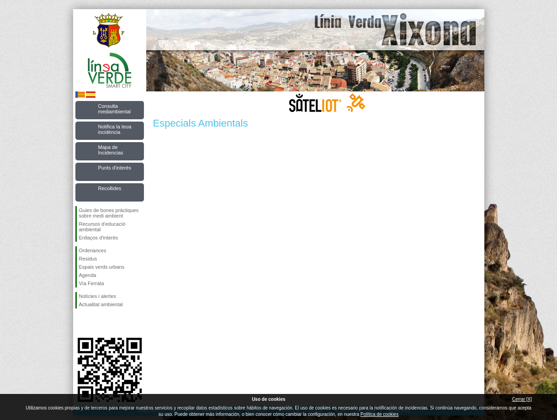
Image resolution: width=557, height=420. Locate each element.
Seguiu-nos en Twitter (95, 323)
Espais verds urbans (102, 267)
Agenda (87, 275)
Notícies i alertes (97, 296)
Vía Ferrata (91, 283)
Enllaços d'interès (98, 237)
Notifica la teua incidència (115, 129)
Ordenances (92, 250)
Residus (88, 258)
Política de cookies (379, 414)
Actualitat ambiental (101, 304)
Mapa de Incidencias (110, 149)
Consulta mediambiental (114, 108)
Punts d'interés (114, 167)
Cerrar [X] (522, 399)
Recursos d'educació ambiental (102, 226)
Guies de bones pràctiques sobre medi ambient (109, 212)
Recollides (110, 188)
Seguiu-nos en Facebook (80, 323)
